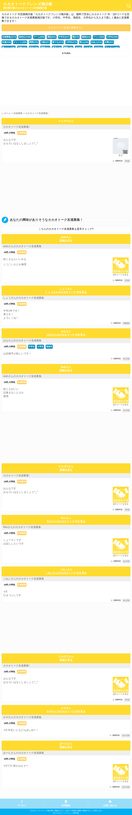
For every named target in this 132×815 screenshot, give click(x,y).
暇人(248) (84, 42)
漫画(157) (45, 47)
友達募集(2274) (9, 37)
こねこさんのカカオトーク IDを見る (66, 573)
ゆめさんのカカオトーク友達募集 (22, 246)
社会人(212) (96, 42)
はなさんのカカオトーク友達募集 (22, 340)
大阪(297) (45, 42)
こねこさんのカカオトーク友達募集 (23, 578)
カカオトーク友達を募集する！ (66, 27)
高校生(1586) (25, 37)
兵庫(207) (109, 42)
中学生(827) (64, 37)
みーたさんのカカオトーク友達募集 (23, 752)
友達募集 (22, 133)
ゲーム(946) (39, 37)
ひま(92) (88, 47)
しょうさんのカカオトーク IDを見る (66, 292)
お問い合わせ (110, 805)
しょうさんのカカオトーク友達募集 (23, 297)
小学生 (40, 346)
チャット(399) (20, 42)
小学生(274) (71, 42)
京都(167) (22, 47)
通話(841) (51, 37)
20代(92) (99, 47)
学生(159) (33, 47)
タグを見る (66, 53)
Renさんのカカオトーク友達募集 (22, 527)
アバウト (22, 805)
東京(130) (56, 47)
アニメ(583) (98, 37)
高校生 (49, 346)
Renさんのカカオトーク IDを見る (66, 521)
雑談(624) (86, 37)
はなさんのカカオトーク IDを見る (66, 334)
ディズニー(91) (112, 47)
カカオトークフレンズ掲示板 (27, 6)
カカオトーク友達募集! (16, 126)
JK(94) (78, 47)
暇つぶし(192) (8, 47)
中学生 (32, 346)
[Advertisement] (66, 81)
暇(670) (75, 37)
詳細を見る (66, 240)
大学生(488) (112, 37)
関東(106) (68, 47)
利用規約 (66, 805)
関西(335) (33, 42)
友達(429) (6, 42)
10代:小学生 (9, 133)
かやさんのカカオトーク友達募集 (22, 717)
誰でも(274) (57, 42)
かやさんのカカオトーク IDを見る (66, 711)
